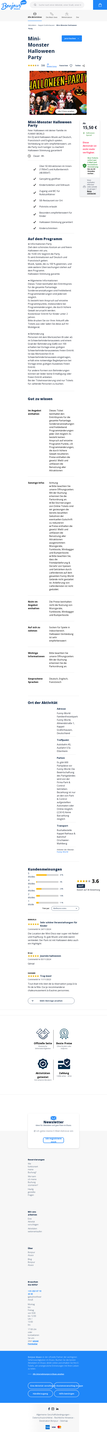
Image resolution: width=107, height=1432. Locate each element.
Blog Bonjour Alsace (31, 1262)
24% (61, 889)
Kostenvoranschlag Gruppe (68, 1385)
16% (61, 896)
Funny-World (62, 852)
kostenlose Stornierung (92, 165)
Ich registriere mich (54, 1140)
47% (61, 875)
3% (61, 882)
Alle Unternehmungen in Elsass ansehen (48, 1374)
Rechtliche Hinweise (63, 1417)
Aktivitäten (32, 25)
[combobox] (57, 5)
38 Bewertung (52, 65)
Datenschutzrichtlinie (43, 1417)
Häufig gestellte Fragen (31, 1192)
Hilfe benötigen (66, 1393)
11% (61, 902)
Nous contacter (91, 192)
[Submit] (35, 5)
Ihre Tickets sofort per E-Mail (92, 160)
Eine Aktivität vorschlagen (33, 1221)
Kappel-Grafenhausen (46, 25)
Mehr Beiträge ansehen (47, 1000)
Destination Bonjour (48, 1420)
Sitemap (64, 1420)
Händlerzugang (40, 1393)
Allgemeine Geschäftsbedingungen (52, 1414)
